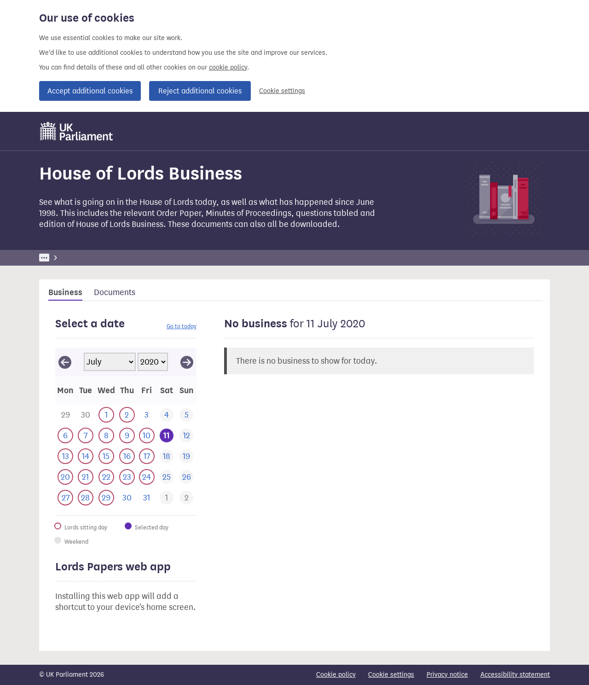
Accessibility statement (515, 675)
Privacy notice (447, 675)
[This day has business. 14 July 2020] (85, 456)
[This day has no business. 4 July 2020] (166, 415)
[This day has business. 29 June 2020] (65, 415)
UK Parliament (60, 257)
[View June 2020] (65, 362)
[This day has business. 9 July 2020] (127, 435)
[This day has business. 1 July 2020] (106, 415)
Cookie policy (336, 675)
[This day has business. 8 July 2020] (106, 435)
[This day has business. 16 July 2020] (127, 456)
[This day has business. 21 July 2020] (85, 477)
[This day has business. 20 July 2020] (65, 477)
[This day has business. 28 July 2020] (85, 498)
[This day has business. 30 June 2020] (85, 415)
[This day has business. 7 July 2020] (85, 435)
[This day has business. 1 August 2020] (166, 498)
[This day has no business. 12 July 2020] (186, 435)
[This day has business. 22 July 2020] (106, 477)
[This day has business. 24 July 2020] (146, 477)
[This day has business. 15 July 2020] (106, 456)
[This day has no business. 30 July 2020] (127, 498)
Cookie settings (282, 91)
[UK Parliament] (76, 131)
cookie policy (228, 67)
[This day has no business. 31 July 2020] (146, 498)
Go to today (181, 326)
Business (107, 257)
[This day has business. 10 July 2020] (146, 435)
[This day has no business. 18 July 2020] (166, 456)
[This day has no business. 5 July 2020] (186, 415)
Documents (114, 292)
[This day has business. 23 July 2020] (127, 477)
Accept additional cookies (90, 91)
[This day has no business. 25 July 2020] (166, 477)
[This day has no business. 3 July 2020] (146, 415)
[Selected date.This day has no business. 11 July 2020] (166, 435)
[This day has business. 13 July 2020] (65, 456)
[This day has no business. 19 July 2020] (186, 456)
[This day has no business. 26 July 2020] (186, 477)
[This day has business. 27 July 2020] (65, 498)
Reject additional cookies (200, 91)
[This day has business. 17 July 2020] (146, 456)
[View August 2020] (187, 362)
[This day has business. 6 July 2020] (65, 435)
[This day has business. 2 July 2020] (127, 415)
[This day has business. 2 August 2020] (186, 498)
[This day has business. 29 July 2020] (106, 498)
